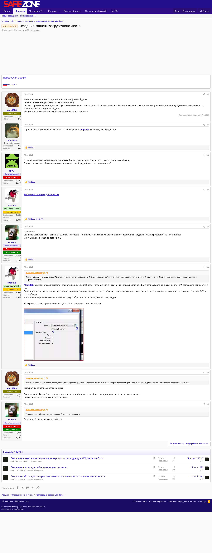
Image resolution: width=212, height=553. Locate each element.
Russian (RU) (22, 543)
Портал (7, 11)
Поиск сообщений (28, 16)
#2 (208, 125)
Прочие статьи (36, 461)
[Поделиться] (204, 94)
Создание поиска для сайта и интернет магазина (38, 467)
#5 (208, 227)
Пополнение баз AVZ (95, 11)
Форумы (20, 11)
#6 (208, 267)
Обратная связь (139, 543)
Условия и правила (157, 543)
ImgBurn (84, 129)
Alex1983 (8, 30)
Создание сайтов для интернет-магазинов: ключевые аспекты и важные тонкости (57, 476)
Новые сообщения (9, 16)
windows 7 (35, 30)
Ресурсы (52, 11)
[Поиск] (204, 11)
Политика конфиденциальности (182, 543)
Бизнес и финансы (35, 470)
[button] (44, 11)
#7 (208, 373)
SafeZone (7, 543)
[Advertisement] (106, 511)
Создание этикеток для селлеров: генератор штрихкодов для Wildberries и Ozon (56, 458)
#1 (208, 94)
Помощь (202, 543)
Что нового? (35, 11)
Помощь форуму (72, 11)
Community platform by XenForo (23, 548)
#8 (208, 404)
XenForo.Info (18, 550)
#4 (208, 190)
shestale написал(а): (35, 378)
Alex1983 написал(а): (35, 273)
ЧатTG (114, 11)
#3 (208, 155)
